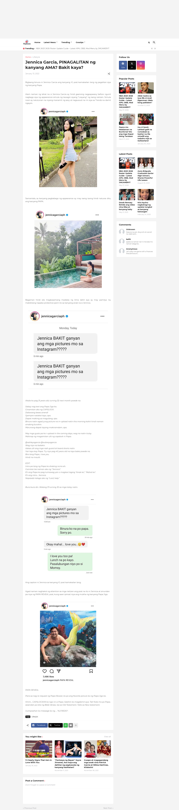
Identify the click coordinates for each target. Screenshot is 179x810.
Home (37, 42)
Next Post (107, 808)
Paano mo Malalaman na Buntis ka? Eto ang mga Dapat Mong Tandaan (126, 131)
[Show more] (76, 725)
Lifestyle (36, 57)
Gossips (79, 42)
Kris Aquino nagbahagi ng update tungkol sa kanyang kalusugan (145, 207)
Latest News (50, 42)
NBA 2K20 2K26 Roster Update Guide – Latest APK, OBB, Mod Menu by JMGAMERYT (72, 48)
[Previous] (152, 48)
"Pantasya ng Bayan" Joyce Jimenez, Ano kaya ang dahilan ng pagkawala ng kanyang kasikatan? (68, 764)
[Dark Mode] (149, 42)
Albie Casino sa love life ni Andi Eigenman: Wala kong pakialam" (145, 99)
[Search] (154, 42)
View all (107, 737)
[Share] (109, 74)
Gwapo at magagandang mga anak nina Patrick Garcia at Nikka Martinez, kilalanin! (96, 764)
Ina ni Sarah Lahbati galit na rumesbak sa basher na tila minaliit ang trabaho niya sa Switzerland (145, 134)
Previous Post (30, 808)
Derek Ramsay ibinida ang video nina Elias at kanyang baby (127, 206)
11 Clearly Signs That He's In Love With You (38, 761)
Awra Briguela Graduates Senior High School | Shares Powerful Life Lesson (146, 175)
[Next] (155, 48)
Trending (65, 42)
